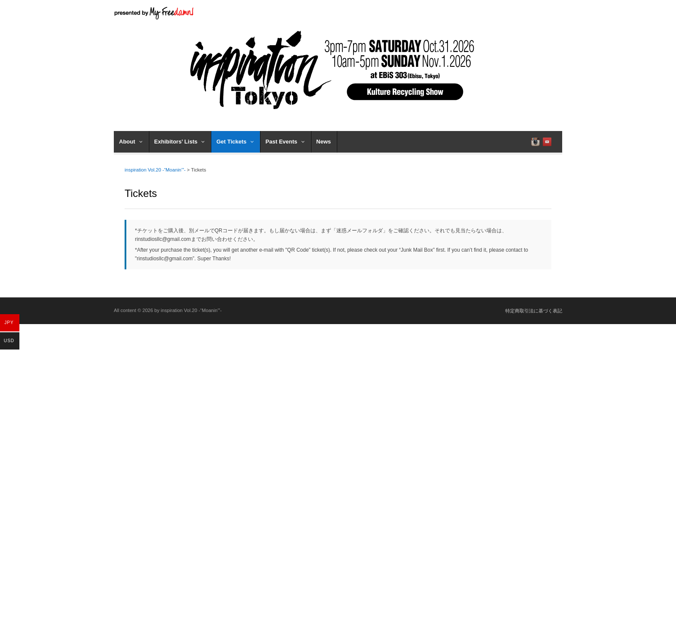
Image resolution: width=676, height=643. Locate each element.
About (131, 141)
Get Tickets (235, 141)
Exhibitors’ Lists (179, 141)
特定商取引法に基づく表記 (533, 310)
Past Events (285, 141)
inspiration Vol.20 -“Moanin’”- (155, 169)
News (323, 141)
